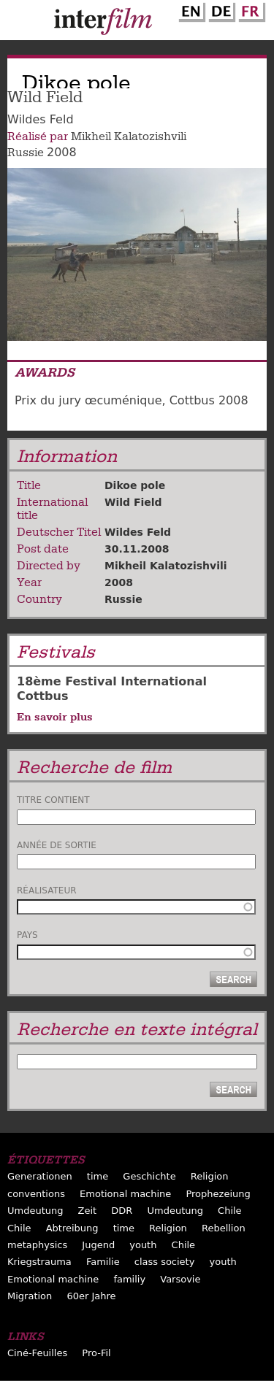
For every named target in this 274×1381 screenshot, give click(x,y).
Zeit (87, 1210)
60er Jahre (90, 1295)
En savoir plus (55, 716)
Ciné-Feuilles (37, 1352)
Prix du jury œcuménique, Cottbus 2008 (131, 400)
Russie (25, 152)
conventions (36, 1193)
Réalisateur (47, 890)
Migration (29, 1295)
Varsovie (180, 1279)
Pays (27, 935)
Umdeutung (35, 1210)
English (190, 9)
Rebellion (224, 1228)
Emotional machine (125, 1193)
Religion (210, 1176)
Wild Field (133, 502)
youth (142, 1244)
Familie (103, 1261)
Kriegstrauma (39, 1261)
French (250, 9)
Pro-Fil (96, 1352)
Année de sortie (56, 845)
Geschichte (149, 1176)
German (220, 9)
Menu (18, 23)
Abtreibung (72, 1228)
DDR (121, 1210)
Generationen (39, 1176)
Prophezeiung (218, 1193)
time (97, 1176)
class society (164, 1261)
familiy (129, 1279)
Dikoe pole (134, 485)
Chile (230, 1210)
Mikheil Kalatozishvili (128, 136)
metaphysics (37, 1244)
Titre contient (53, 800)
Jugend (98, 1244)
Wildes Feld (137, 532)
